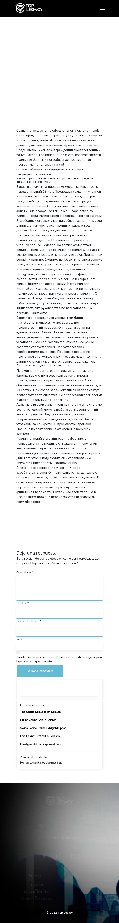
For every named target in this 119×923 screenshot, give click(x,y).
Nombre (22, 603)
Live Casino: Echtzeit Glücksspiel (40, 736)
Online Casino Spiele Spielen (38, 720)
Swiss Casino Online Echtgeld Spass (43, 728)
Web (19, 639)
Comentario (24, 573)
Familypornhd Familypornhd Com (40, 744)
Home (17, 92)
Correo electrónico (28, 621)
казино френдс (79, 164)
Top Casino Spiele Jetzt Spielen (40, 712)
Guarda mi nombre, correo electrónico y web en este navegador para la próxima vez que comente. (59, 659)
